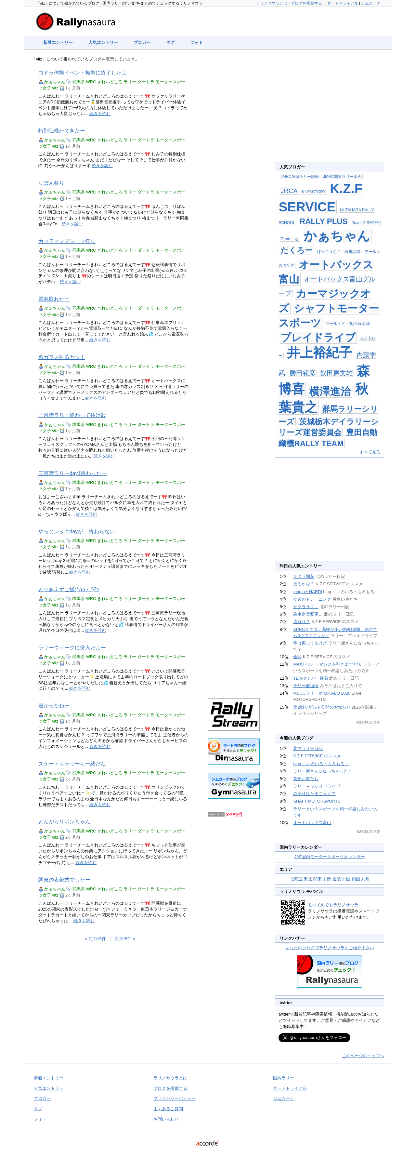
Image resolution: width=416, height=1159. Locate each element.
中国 (346, 878)
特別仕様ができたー (61, 130)
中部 (327, 878)
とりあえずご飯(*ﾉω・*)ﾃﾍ (68, 589)
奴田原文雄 (336, 373)
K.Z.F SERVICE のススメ (317, 755)
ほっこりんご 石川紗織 (338, 251)
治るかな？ (303, 583)
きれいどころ (110, 81)
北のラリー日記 (308, 748)
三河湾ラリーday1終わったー (72, 473)
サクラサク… (305, 606)
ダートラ (145, 81)
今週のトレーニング (312, 599)
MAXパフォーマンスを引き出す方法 (327, 664)
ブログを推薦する (306, 3)
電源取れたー (54, 299)
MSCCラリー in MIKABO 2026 (321, 693)
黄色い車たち (305, 778)
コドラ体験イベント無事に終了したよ (82, 72)
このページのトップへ (363, 1055)
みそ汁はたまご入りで (314, 793)
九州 (365, 878)
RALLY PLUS (324, 221)
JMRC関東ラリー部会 (342, 176)
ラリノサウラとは (271, 3)
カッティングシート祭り (67, 241)
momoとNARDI (307, 591)
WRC (91, 81)
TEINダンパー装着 (310, 678)
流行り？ (301, 621)
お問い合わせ (166, 1119)
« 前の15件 (95, 938)
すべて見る (370, 451)
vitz (55, 88)
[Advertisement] (234, 163)
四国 (356, 878)
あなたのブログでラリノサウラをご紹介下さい (329, 947)
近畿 (336, 878)
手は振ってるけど (310, 643)
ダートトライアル (342, 3)
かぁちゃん (54, 81)
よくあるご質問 (168, 1108)
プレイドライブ (318, 337)
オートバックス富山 (312, 822)
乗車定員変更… (308, 614)
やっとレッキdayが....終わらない (76, 531)
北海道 (296, 878)
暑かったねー (54, 705)
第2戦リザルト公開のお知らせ (321, 707)
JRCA (288, 190)
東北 (308, 878)
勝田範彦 (303, 373)
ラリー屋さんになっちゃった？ (322, 771)
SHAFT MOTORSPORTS (316, 801)
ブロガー (142, 42)
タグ (170, 42)
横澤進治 (330, 391)
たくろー (296, 250)
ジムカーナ (371, 3)
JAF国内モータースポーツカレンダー (329, 856)
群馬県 (78, 81)
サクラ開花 (303, 576)
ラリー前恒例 (305, 685)
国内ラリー (283, 1077)
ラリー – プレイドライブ (316, 786)
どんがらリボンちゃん (64, 821)
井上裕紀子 (319, 352)
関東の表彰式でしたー (64, 880)
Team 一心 (289, 239)
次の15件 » (124, 938)
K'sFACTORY (314, 192)
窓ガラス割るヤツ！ (61, 357)
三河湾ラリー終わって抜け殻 (72, 415)
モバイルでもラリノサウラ (333, 904)
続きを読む (99, 113)
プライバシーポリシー (174, 1098)
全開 (297, 656)
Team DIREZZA (365, 222)
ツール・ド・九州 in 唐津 (348, 323)
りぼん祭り (51, 183)
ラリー (130, 81)
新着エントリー (58, 42)
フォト (196, 42)
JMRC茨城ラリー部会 (299, 176)
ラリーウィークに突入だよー (72, 647)
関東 (317, 878)
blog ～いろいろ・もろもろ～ (321, 763)
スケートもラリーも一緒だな (72, 763)
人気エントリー (103, 42)
